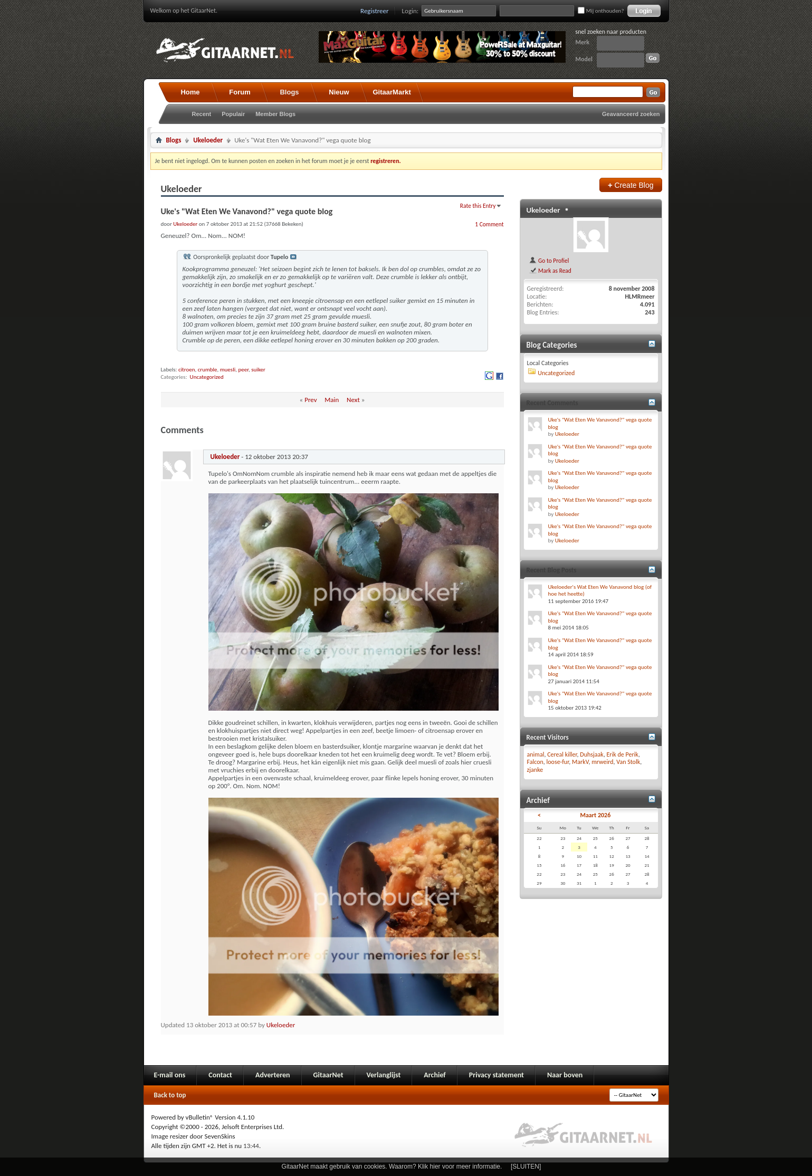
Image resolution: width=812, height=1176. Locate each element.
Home (189, 92)
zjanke (535, 769)
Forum (239, 92)
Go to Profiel (549, 260)
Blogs (289, 92)
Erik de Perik (622, 754)
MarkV (580, 762)
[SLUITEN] (526, 1166)
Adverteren (272, 1074)
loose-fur (558, 762)
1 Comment (489, 224)
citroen (186, 369)
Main (331, 400)
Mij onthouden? (601, 10)
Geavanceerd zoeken (631, 114)
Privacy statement (496, 1074)
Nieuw (339, 92)
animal (535, 754)
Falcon (535, 762)
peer (243, 369)
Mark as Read (550, 270)
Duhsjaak (592, 754)
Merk (583, 42)
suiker (258, 369)
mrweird (602, 762)
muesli (227, 369)
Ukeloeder (208, 140)
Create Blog (631, 184)
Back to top (170, 1095)
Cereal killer (562, 754)
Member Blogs (275, 114)
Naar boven (564, 1074)
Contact (220, 1074)
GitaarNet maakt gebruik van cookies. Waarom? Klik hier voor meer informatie (391, 1166)
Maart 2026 (595, 815)
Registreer (374, 11)
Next (353, 400)
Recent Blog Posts (552, 570)
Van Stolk (628, 762)
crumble (207, 369)
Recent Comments (552, 403)
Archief (434, 1074)
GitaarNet (328, 1074)
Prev (310, 400)
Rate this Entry (478, 205)
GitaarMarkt (392, 92)
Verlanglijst (384, 1074)
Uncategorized (207, 377)
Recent (202, 114)
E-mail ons (170, 1074)
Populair (233, 114)
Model (584, 59)
